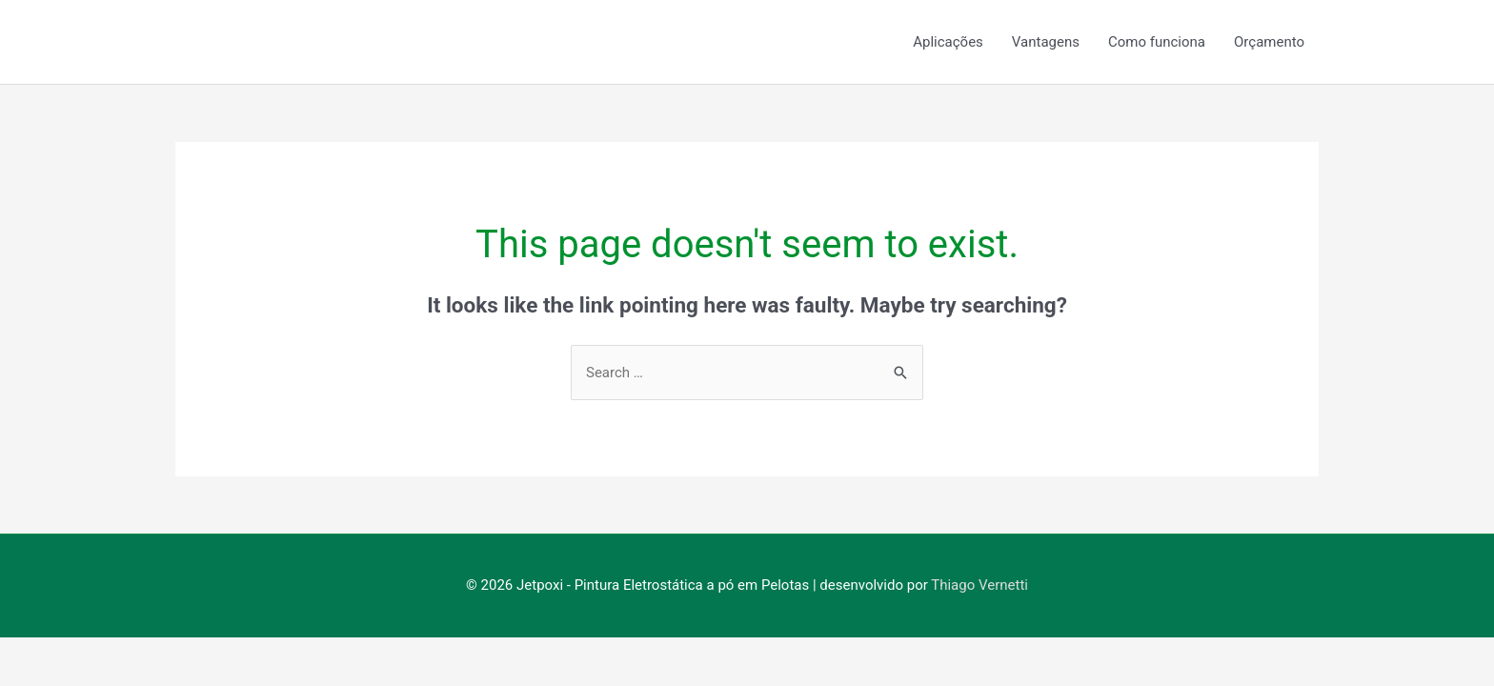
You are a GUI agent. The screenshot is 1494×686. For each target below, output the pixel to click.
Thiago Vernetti (979, 585)
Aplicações (948, 41)
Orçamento (1269, 41)
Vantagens (1046, 41)
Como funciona (1156, 41)
